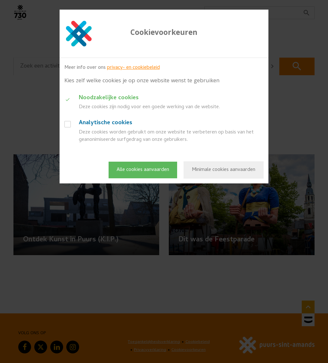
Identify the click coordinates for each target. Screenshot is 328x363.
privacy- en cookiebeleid (133, 68)
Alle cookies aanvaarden (143, 170)
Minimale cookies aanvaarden (223, 170)
